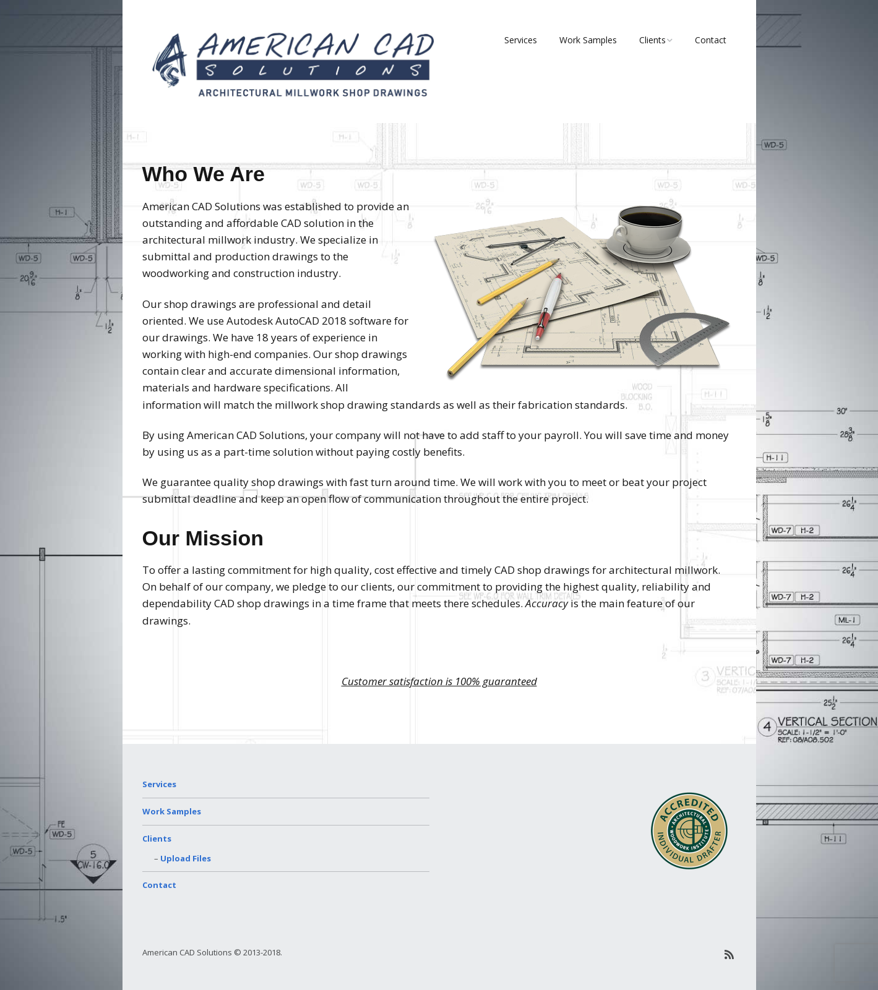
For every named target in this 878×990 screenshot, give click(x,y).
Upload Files (185, 858)
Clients (652, 40)
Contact (710, 40)
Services (520, 40)
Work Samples (588, 40)
